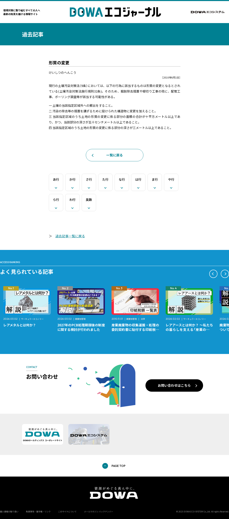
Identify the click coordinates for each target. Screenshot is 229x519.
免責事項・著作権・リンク (38, 511)
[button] (213, 274)
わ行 (72, 199)
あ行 (56, 179)
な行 (122, 179)
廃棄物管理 (80, 318)
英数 (89, 199)
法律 (143, 318)
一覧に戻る (114, 154)
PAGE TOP (119, 466)
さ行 (89, 179)
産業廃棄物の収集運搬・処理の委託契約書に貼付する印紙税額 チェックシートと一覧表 (137, 329)
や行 (171, 179)
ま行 (155, 179)
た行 (105, 179)
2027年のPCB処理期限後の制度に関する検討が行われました (81, 327)
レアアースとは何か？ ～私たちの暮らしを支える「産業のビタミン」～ (189, 329)
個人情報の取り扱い (9, 511)
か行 (72, 179)
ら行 (56, 199)
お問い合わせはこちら (174, 385)
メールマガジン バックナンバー (98, 511)
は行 (138, 179)
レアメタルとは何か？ (19, 324)
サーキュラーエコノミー (32, 318)
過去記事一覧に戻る (70, 235)
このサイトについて (67, 511)
